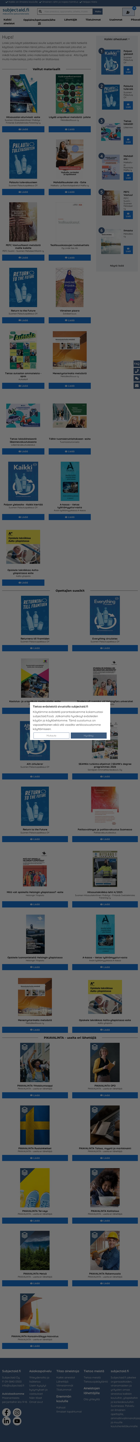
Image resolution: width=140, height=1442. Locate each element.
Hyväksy (88, 735)
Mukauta (51, 735)
